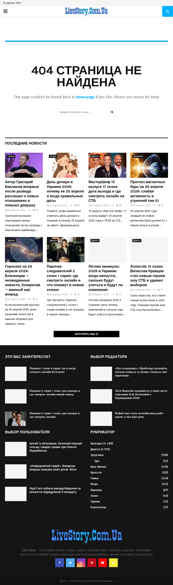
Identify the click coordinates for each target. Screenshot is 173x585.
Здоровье (138, 156)
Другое (94, 156)
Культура (96, 443)
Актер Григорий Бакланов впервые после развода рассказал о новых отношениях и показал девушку (22, 193)
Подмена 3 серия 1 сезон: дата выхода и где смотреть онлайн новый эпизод (54, 392)
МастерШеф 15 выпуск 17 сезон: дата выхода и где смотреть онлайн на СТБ (106, 191)
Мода (94, 484)
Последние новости (26, 143)
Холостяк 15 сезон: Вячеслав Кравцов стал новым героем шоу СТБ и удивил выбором (147, 275)
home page (85, 97)
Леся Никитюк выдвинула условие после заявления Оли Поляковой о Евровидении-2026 (141, 394)
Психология (98, 507)
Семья (11, 156)
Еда (96, 461)
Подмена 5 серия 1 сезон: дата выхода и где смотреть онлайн (54, 415)
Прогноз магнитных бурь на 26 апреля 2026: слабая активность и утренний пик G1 (147, 191)
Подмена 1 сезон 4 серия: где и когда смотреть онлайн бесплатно (52, 370)
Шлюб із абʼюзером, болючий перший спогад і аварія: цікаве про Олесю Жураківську (55, 447)
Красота (95, 472)
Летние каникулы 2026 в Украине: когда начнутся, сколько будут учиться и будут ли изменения (105, 278)
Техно (94, 496)
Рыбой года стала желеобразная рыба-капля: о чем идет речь (139, 415)
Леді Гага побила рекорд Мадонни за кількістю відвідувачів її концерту (55, 490)
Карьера (96, 490)
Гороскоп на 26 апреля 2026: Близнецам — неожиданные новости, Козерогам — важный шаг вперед (22, 280)
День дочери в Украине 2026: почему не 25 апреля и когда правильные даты (65, 191)
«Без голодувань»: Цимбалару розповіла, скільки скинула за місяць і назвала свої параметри (141, 372)
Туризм (95, 501)
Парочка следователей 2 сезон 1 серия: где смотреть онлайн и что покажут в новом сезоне (65, 278)
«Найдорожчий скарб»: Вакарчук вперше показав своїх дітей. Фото (53, 467)
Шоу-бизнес (98, 466)
